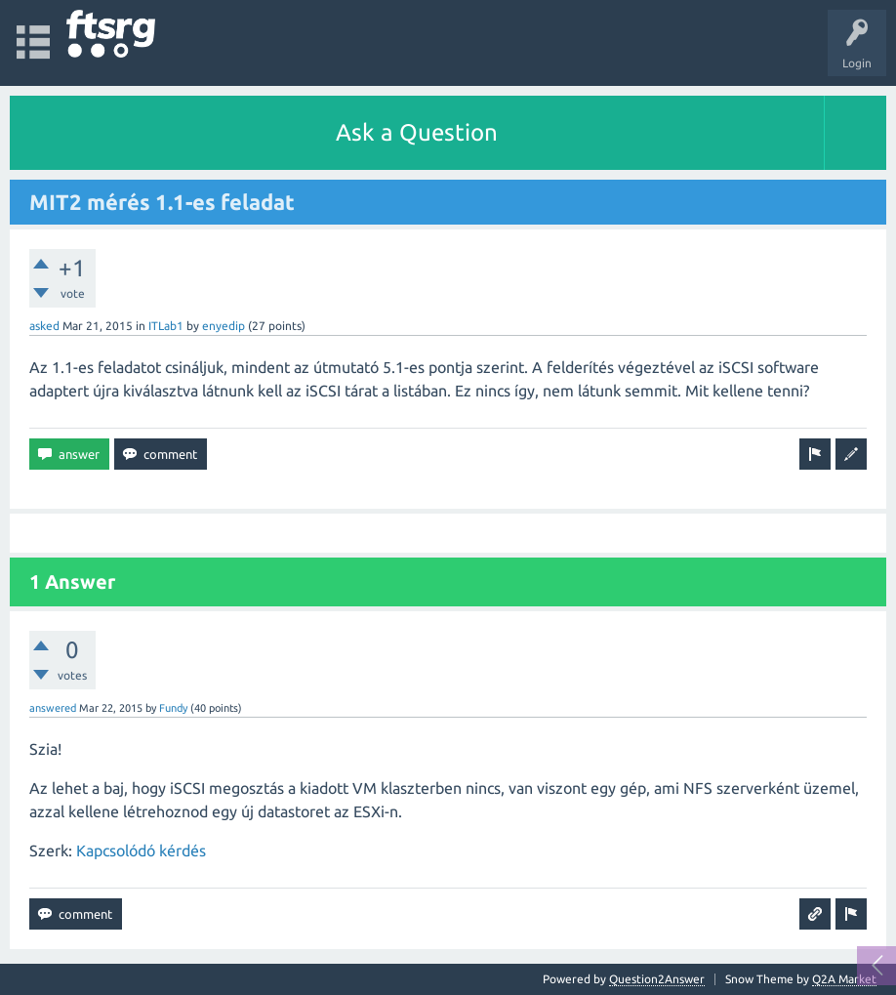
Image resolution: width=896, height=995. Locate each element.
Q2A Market (844, 979)
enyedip (223, 325)
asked (44, 325)
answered (52, 708)
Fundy (173, 708)
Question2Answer (657, 979)
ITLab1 (165, 325)
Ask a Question (417, 132)
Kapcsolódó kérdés (141, 850)
